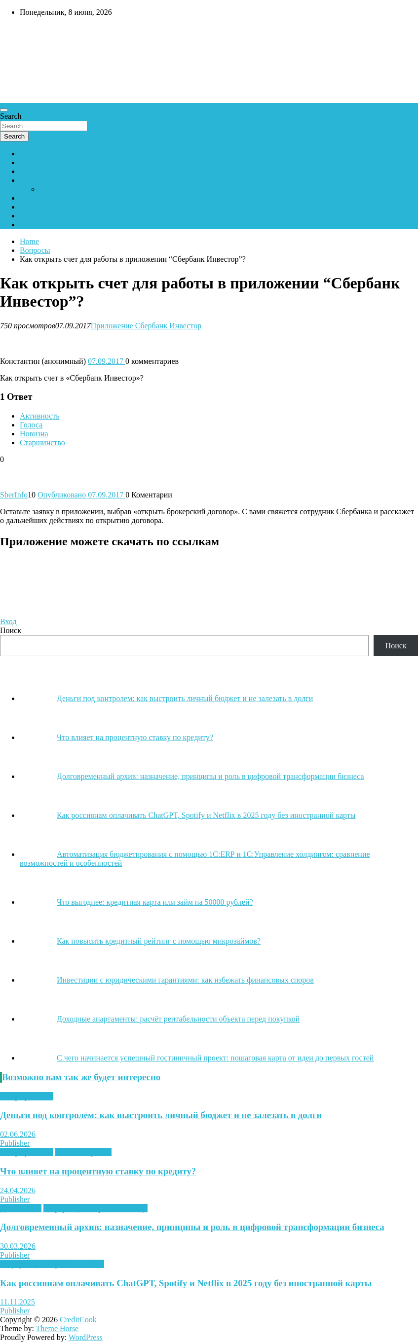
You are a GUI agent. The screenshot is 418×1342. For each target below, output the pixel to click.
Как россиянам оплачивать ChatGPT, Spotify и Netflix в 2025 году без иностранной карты (186, 1283)
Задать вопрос (63, 189)
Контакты (36, 198)
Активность (40, 416)
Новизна (34, 433)
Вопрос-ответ (42, 180)
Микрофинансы (26, 1096)
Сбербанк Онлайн (50, 224)
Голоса (31, 425)
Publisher (15, 1143)
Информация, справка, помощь (95, 1208)
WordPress (86, 1337)
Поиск (10, 630)
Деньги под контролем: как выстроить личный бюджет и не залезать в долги (161, 1115)
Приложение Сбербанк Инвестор (146, 325)
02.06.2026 (18, 1134)
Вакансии (36, 216)
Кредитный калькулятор (60, 207)
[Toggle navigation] (4, 109)
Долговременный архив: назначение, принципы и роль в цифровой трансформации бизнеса (192, 1227)
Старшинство (42, 442)
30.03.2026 (18, 1246)
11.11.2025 (17, 1302)
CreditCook (78, 1319)
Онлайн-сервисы (83, 1152)
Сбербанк (36, 153)
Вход (8, 621)
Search (11, 116)
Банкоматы (38, 162)
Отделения (38, 171)
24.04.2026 (18, 1190)
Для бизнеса (20, 1208)
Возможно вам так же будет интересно (81, 1077)
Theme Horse (57, 1328)
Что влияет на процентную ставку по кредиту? (98, 1171)
